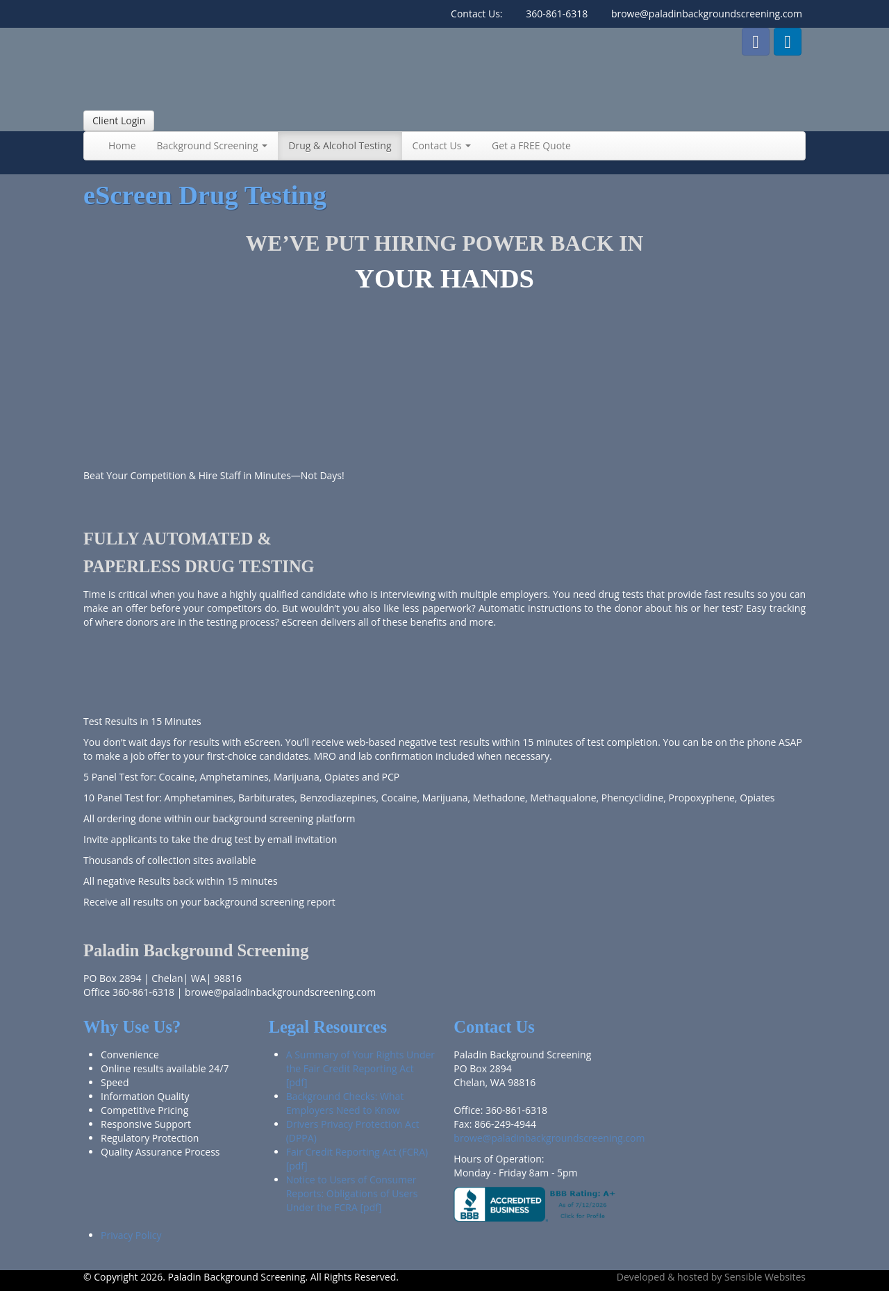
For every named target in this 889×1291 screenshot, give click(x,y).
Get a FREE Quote (531, 145)
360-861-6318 (557, 13)
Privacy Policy (131, 1235)
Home (122, 145)
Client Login (118, 120)
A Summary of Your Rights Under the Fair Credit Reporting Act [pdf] (360, 1068)
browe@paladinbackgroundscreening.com (706, 13)
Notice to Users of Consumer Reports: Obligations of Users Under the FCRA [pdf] (352, 1193)
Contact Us (442, 145)
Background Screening (212, 145)
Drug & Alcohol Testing (339, 145)
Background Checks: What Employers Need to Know (345, 1103)
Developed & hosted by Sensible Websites (711, 1276)
